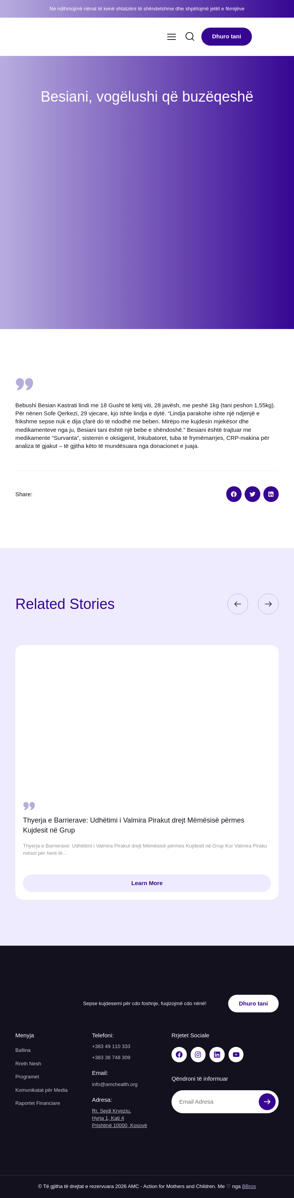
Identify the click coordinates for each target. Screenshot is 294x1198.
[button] (234, 494)
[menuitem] (261, 36)
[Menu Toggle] (171, 36)
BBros (249, 1186)
